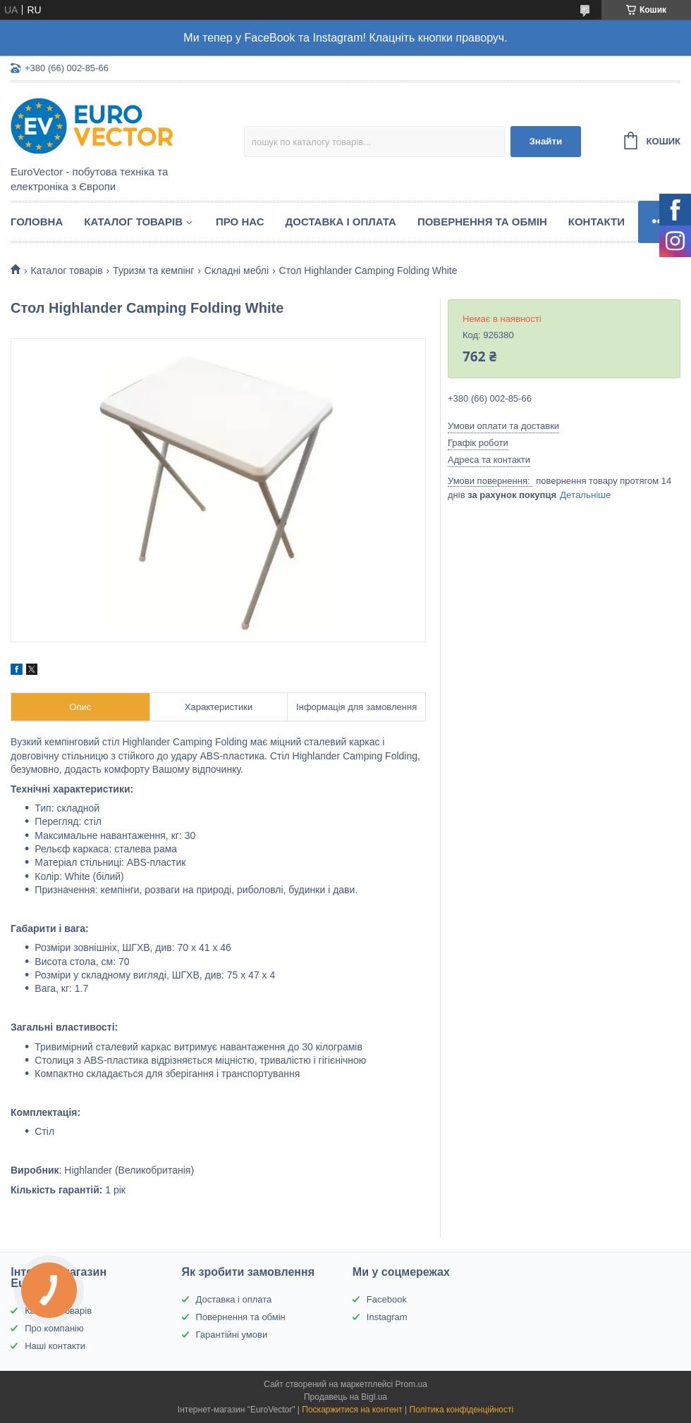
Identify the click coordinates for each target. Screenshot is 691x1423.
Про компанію (54, 1328)
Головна (37, 221)
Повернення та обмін (482, 221)
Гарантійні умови (232, 1334)
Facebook (387, 1299)
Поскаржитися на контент (352, 1410)
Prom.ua (411, 1384)
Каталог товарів (133, 221)
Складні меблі (236, 270)
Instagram (387, 1317)
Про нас (240, 221)
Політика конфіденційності (462, 1410)
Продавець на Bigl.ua (345, 1397)
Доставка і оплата (341, 221)
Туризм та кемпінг (153, 270)
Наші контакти (55, 1346)
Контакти (596, 221)
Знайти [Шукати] (545, 141)
